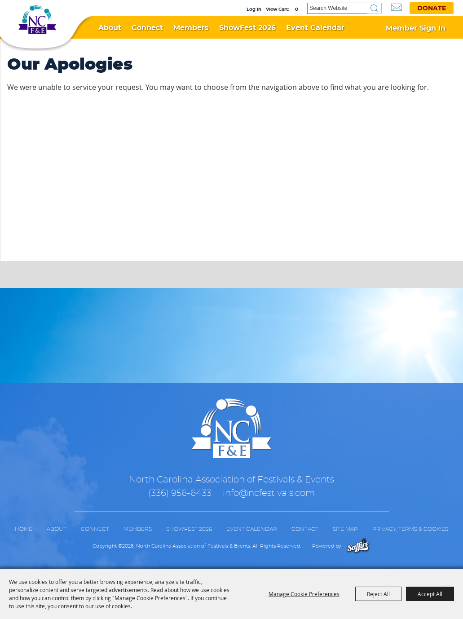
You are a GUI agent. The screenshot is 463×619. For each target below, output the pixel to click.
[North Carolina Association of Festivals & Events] (37, 22)
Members (191, 27)
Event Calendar (315, 27)
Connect (147, 27)
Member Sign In (415, 28)
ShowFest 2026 (247, 27)
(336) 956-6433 (180, 493)
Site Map (345, 529)
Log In (254, 9)
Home (23, 529)
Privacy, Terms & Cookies (410, 529)
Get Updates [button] (396, 7)
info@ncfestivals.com (269, 493)
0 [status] (296, 9)
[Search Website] (337, 8)
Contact (304, 529)
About (109, 27)
